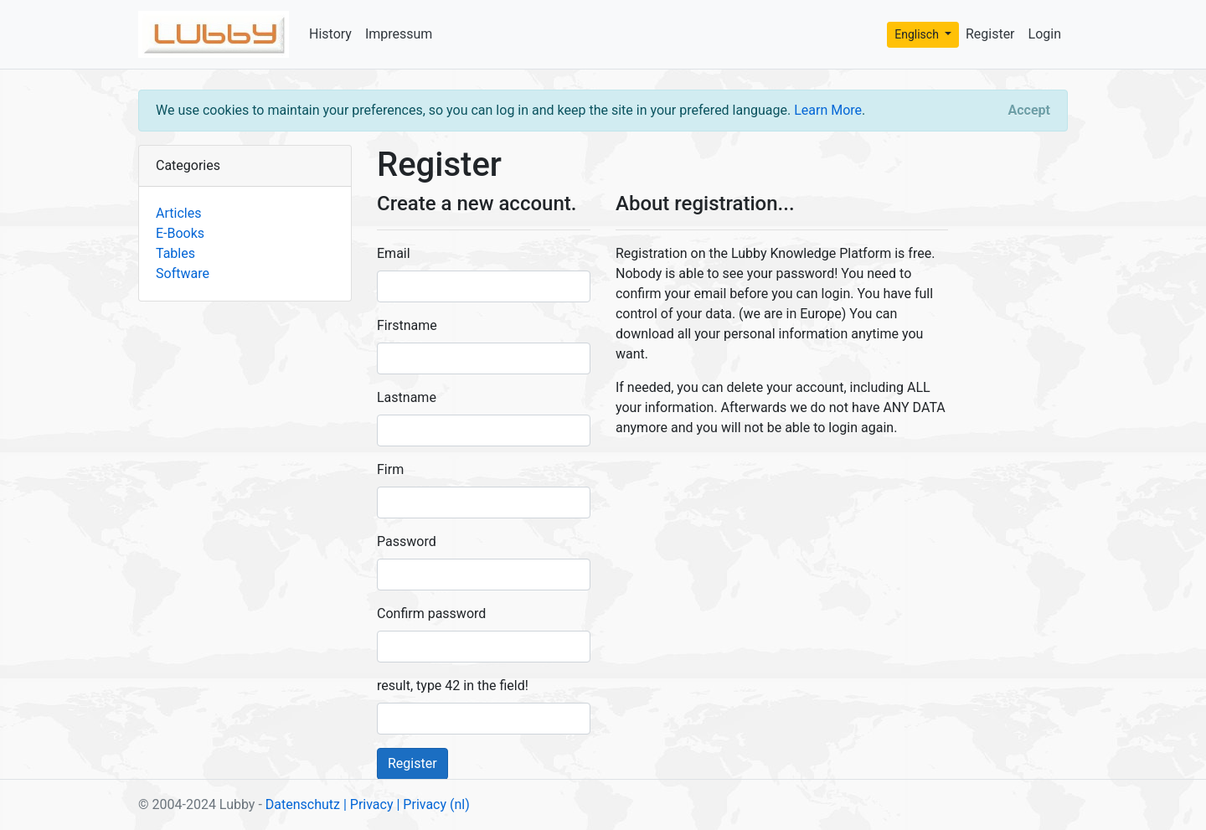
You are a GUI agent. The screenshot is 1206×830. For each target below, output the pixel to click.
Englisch (917, 34)
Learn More (828, 110)
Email (393, 253)
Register (990, 34)
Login (1044, 34)
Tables (175, 253)
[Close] (1029, 110)
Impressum (399, 34)
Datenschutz (302, 804)
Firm (390, 469)
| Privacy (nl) (432, 804)
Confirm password (431, 613)
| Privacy (368, 804)
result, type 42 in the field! (452, 685)
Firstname (407, 325)
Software (182, 273)
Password (406, 541)
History (330, 34)
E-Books (180, 233)
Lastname (406, 397)
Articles (178, 213)
